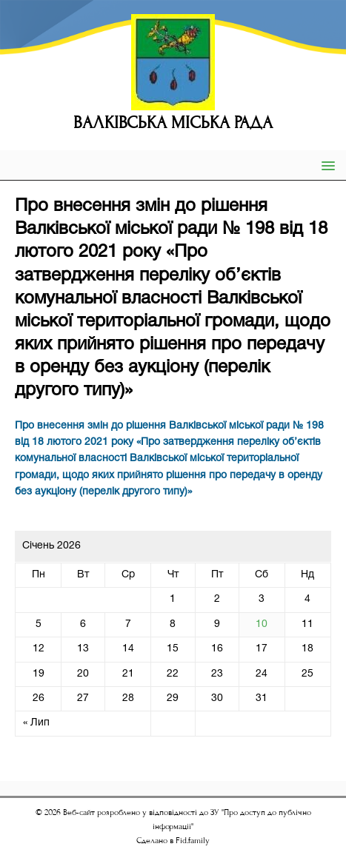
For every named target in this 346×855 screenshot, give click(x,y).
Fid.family (193, 840)
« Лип (36, 723)
